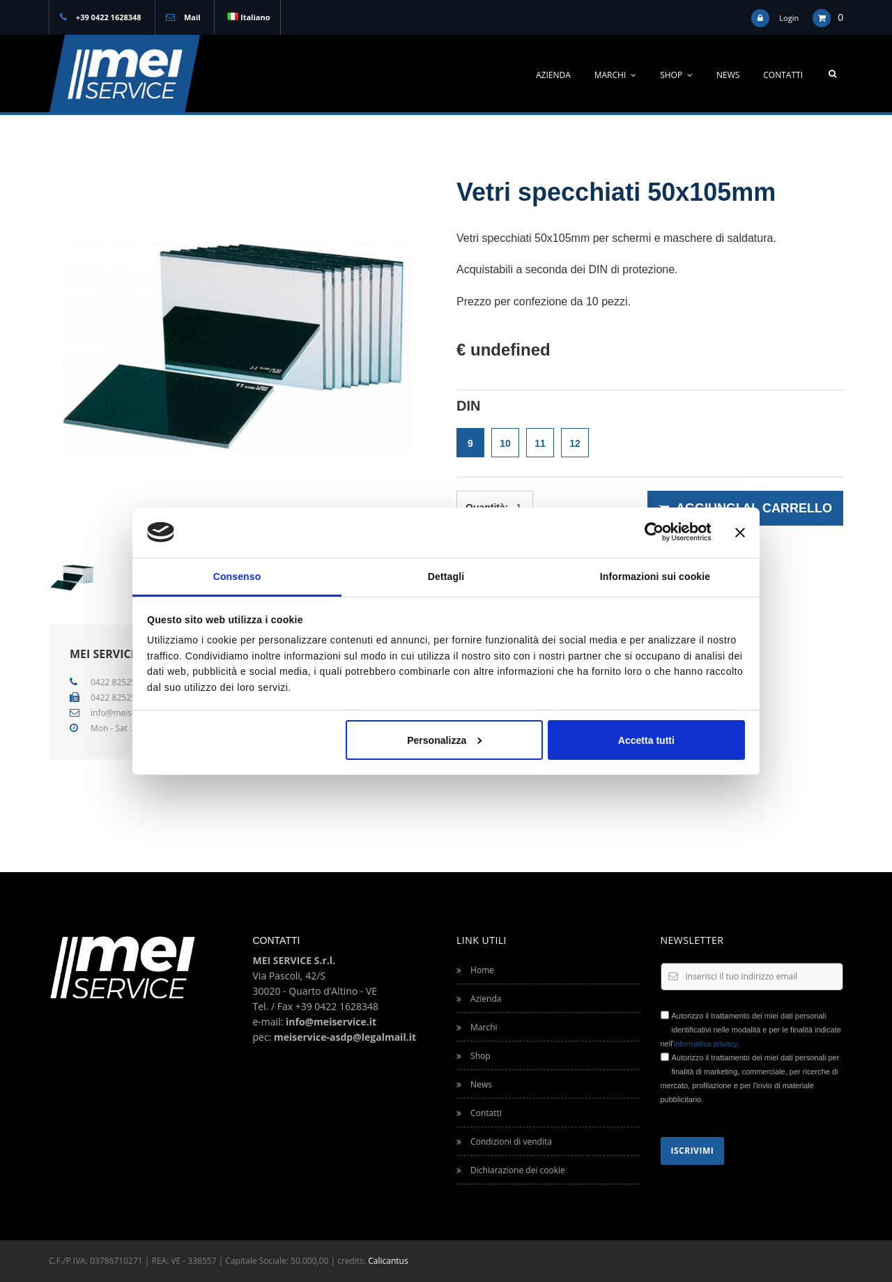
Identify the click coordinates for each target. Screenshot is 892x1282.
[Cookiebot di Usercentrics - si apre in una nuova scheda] (650, 532)
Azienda (553, 75)
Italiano (248, 17)
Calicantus (388, 1261)
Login (789, 18)
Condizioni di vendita (504, 1141)
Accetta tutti (646, 739)
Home (475, 970)
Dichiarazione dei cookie (510, 1170)
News (727, 75)
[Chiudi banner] (740, 532)
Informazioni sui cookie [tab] (655, 576)
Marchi (615, 75)
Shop (676, 75)
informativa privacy (705, 1043)
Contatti (783, 75)
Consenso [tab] (237, 576)
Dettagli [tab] (446, 576)
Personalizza (444, 739)
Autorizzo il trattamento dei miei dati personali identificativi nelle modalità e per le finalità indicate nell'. (751, 1030)
